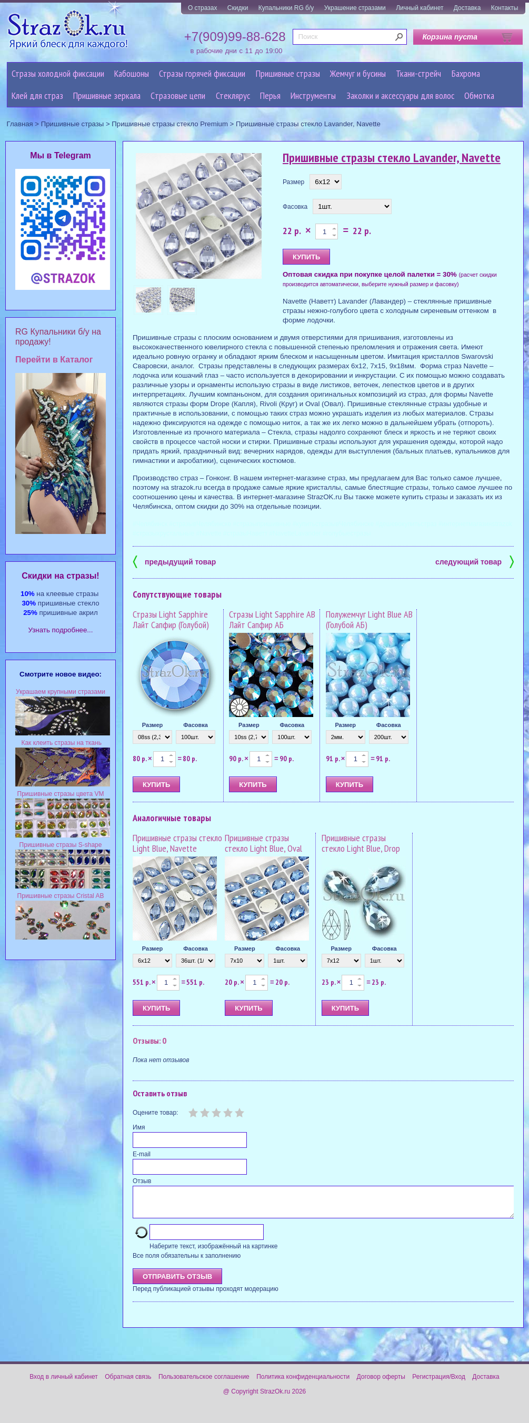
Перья (270, 95)
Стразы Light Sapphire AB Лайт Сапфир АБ (272, 619)
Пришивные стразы (288, 73)
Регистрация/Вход (438, 1383)
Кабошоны (131, 73)
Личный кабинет (419, 8)
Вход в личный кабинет (63, 1383)
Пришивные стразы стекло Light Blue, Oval (263, 843)
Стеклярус (233, 95)
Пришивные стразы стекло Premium (170, 124)
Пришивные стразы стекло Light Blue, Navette (177, 843)
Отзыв (142, 1181)
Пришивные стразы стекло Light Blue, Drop (361, 843)
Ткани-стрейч (418, 73)
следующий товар (474, 561)
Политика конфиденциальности (303, 1383)
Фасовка (295, 206)
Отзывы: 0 (149, 1040)
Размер (293, 182)
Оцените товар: (155, 1112)
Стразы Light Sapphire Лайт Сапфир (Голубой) (171, 619)
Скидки (237, 8)
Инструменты (313, 95)
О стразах (202, 8)
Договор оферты (381, 1383)
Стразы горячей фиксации (202, 73)
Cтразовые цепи (178, 95)
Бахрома (466, 73)
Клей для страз (37, 95)
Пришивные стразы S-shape (60, 845)
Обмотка (479, 95)
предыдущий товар (174, 561)
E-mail (142, 1154)
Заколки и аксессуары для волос (400, 95)
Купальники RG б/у (286, 8)
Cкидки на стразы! (60, 575)
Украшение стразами (355, 8)
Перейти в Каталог (54, 359)
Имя (139, 1127)
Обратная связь (128, 1383)
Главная (20, 124)
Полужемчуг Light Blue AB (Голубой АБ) (369, 619)
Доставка (467, 8)
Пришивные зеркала (107, 95)
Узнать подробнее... (60, 630)
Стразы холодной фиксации (58, 73)
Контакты (504, 8)
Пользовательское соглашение (203, 1383)
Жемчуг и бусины (358, 73)
